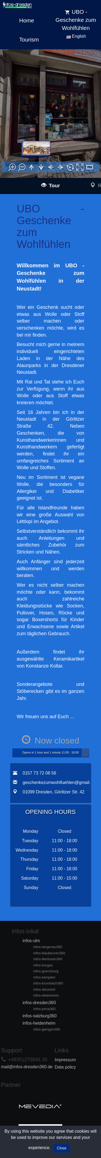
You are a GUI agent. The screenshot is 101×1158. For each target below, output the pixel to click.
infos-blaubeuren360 (49, 953)
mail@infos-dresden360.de (27, 1066)
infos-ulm (31, 940)
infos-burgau (43, 965)
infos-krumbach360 (48, 983)
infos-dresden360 (39, 1002)
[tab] (16, 822)
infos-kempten (44, 977)
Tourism (29, 39)
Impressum (65, 1059)
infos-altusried (44, 989)
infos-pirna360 (44, 1009)
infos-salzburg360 (40, 1016)
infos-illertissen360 (47, 959)
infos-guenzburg (45, 971)
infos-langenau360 (47, 947)
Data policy (65, 1067)
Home (26, 20)
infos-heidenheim (39, 1023)
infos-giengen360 (46, 1029)
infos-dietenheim (46, 995)
